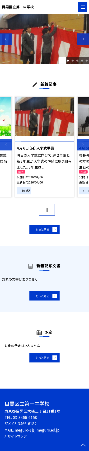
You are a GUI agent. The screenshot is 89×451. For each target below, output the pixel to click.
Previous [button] (6, 39)
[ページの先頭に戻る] (83, 445)
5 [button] (87, 60)
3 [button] (77, 60)
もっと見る (42, 229)
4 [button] (82, 60)
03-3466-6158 (25, 417)
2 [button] (72, 60)
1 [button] (68, 60)
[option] (44, 39)
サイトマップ (17, 436)
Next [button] (83, 39)
